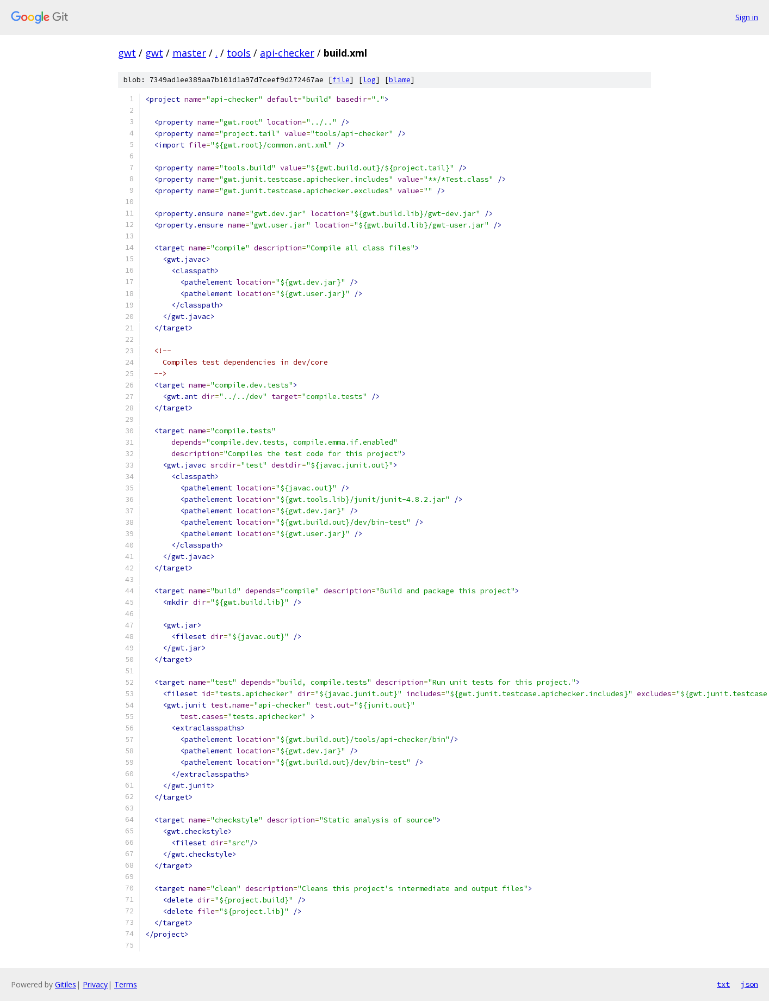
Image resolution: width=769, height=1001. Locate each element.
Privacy (95, 984)
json (749, 984)
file (341, 79)
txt (723, 984)
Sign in (746, 17)
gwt (127, 52)
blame (400, 79)
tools (239, 52)
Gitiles (65, 984)
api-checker (287, 52)
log (369, 79)
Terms (125, 984)
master (189, 52)
